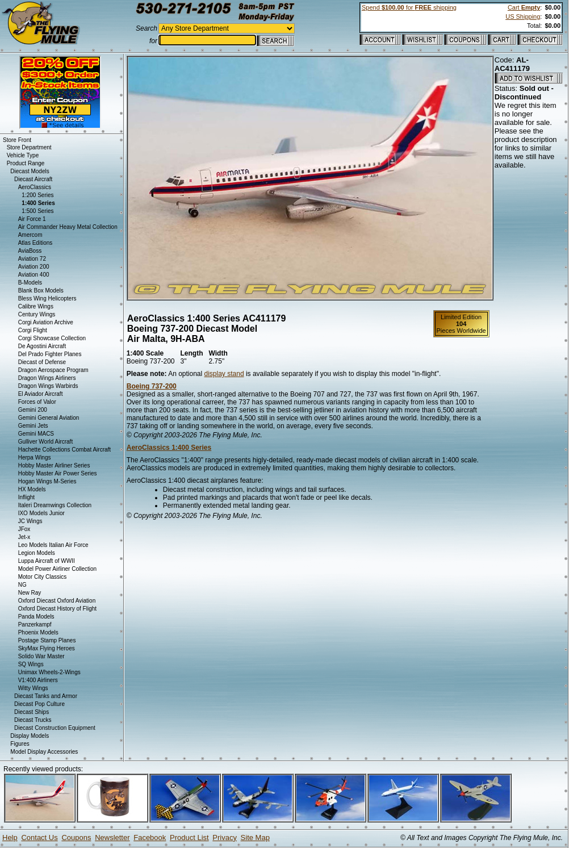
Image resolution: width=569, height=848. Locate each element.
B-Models (30, 282)
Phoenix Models (38, 632)
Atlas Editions (35, 243)
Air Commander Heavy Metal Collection (68, 227)
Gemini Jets (33, 426)
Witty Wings (33, 688)
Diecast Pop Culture (39, 704)
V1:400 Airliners (38, 680)
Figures (19, 744)
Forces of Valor (37, 402)
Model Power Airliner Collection (57, 569)
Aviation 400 (33, 274)
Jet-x (24, 537)
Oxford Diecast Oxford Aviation (57, 601)
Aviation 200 (33, 267)
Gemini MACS (36, 434)
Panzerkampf (35, 624)
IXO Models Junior (41, 513)
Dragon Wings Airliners (47, 378)
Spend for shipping (409, 7)
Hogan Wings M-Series (47, 481)
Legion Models (36, 553)
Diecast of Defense (42, 362)
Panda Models (36, 616)
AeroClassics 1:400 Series (169, 448)
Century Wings (37, 314)
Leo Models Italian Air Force (53, 545)
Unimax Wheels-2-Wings (49, 672)
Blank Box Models (41, 290)
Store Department (29, 147)
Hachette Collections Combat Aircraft (64, 449)
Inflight (26, 497)
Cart (524, 7)
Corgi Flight (32, 330)
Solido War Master (41, 656)
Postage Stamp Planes (47, 640)
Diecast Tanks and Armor (45, 696)
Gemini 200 (32, 410)
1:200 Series (37, 195)
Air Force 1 (32, 219)
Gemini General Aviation (49, 418)
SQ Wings (31, 664)
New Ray (29, 593)
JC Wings (30, 521)
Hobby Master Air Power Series (57, 473)
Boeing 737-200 (152, 386)
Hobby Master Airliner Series (54, 465)
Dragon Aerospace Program (53, 370)
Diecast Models (29, 171)
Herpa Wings (34, 457)
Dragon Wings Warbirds (48, 386)
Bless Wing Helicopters (47, 298)
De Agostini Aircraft (42, 346)
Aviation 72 (32, 259)
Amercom (30, 235)
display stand (224, 374)
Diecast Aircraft (33, 179)
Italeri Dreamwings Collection (55, 505)
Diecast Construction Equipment (54, 728)
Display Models (29, 736)
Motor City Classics (42, 577)
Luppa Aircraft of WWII (46, 561)
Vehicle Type (23, 155)
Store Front (17, 140)
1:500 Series (37, 211)
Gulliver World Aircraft (45, 441)
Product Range (26, 163)
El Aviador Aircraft (40, 394)
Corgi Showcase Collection (52, 338)
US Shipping (522, 16)
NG (22, 585)
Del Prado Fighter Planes (50, 354)
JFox (24, 529)
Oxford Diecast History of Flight (57, 608)
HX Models (32, 489)
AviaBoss (30, 251)
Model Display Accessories (44, 752)
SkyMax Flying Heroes (46, 648)
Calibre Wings (35, 306)
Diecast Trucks (33, 720)
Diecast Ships (31, 712)
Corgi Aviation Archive (45, 322)
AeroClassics (34, 187)
